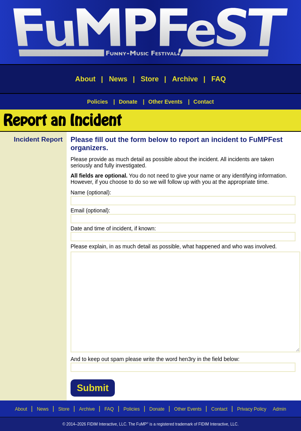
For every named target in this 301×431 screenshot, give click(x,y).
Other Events (166, 102)
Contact (204, 102)
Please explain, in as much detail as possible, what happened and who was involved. (174, 246)
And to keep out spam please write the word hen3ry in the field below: (155, 359)
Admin (279, 409)
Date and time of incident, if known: (113, 228)
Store (150, 79)
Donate (128, 102)
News (118, 79)
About (85, 79)
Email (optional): (90, 210)
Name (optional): (91, 192)
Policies (97, 102)
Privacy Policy (252, 409)
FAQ (218, 79)
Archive (185, 79)
